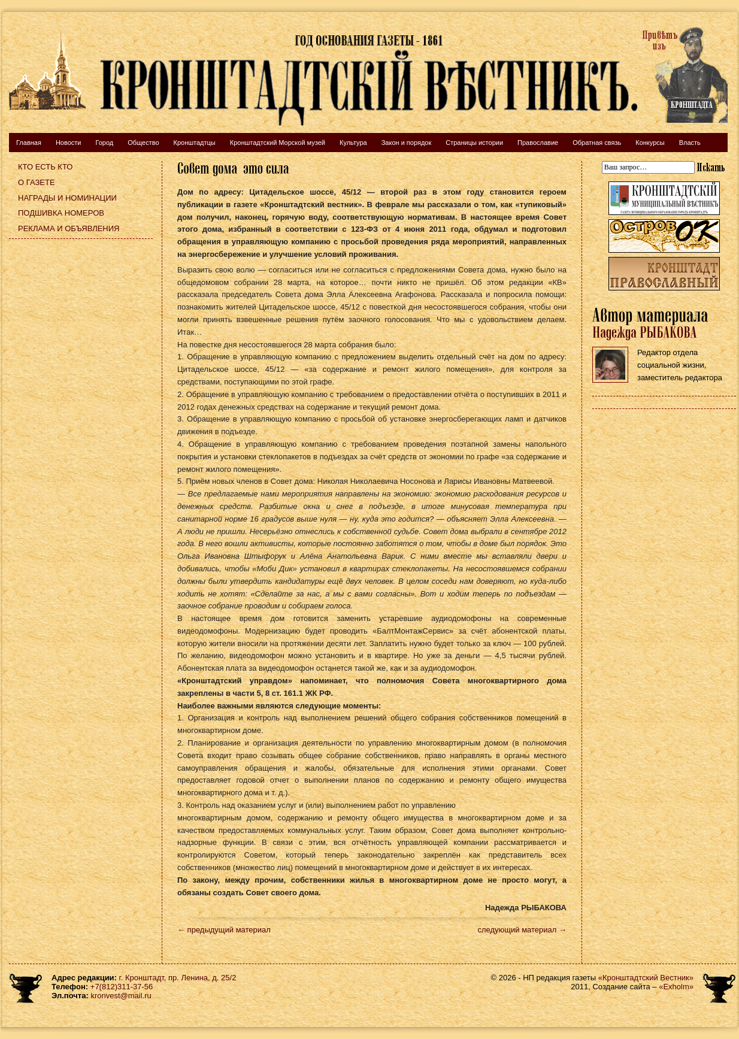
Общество (143, 142)
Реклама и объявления (69, 228)
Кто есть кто (45, 166)
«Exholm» (676, 986)
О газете (36, 182)
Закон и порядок (406, 142)
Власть (690, 142)
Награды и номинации (67, 197)
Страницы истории (474, 142)
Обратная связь (597, 142)
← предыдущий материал (224, 929)
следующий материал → (522, 929)
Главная (28, 142)
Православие (537, 142)
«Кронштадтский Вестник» (645, 977)
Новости (68, 142)
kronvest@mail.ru (120, 995)
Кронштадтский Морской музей (277, 142)
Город (104, 142)
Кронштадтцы (195, 142)
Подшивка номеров (61, 212)
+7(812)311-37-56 (121, 986)
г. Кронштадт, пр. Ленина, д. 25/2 (178, 977)
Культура (353, 142)
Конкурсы (649, 142)
